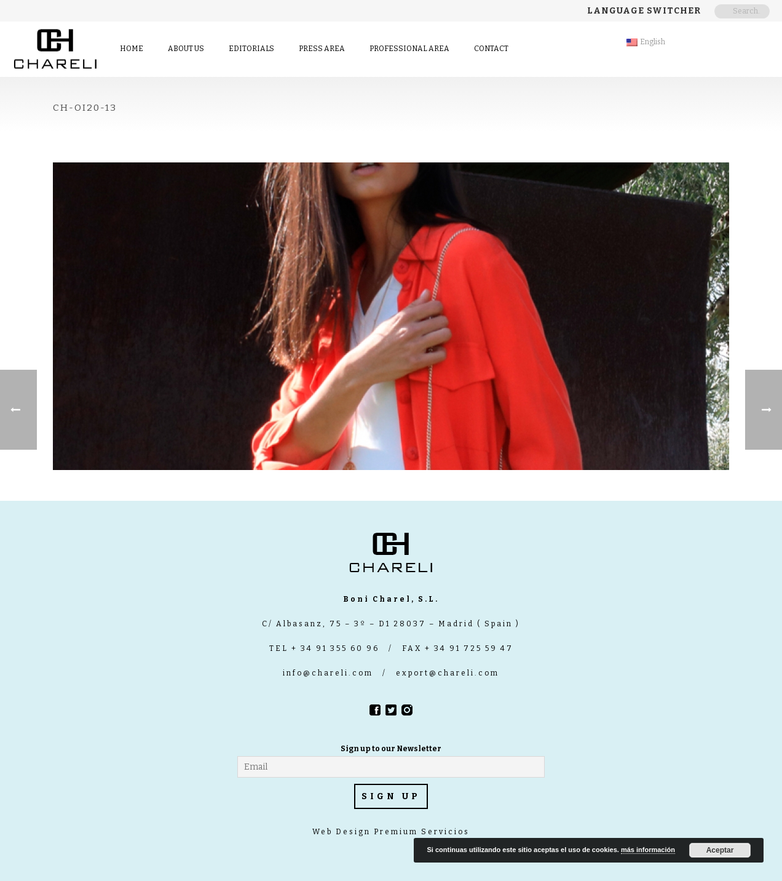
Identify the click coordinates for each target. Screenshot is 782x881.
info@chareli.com (328, 673)
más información (648, 849)
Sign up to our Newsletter (391, 748)
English (645, 42)
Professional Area (409, 48)
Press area (322, 48)
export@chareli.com (447, 673)
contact (491, 48)
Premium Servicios (420, 831)
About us (186, 48)
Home (131, 48)
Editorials (251, 48)
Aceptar (720, 850)
